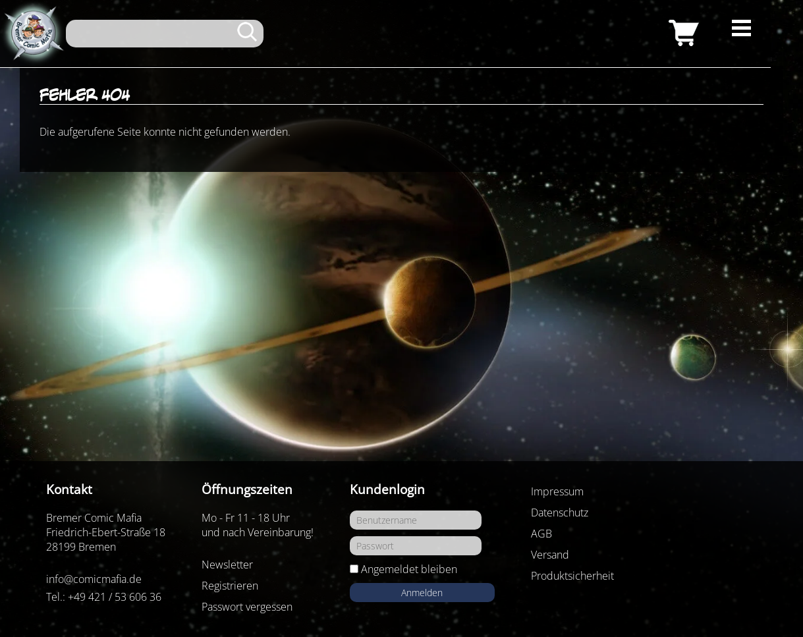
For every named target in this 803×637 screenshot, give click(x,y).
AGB (541, 533)
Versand (550, 554)
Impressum (557, 491)
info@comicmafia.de (94, 579)
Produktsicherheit (572, 575)
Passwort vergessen (247, 606)
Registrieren (230, 585)
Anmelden (422, 592)
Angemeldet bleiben (409, 569)
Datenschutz (559, 512)
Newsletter (227, 564)
